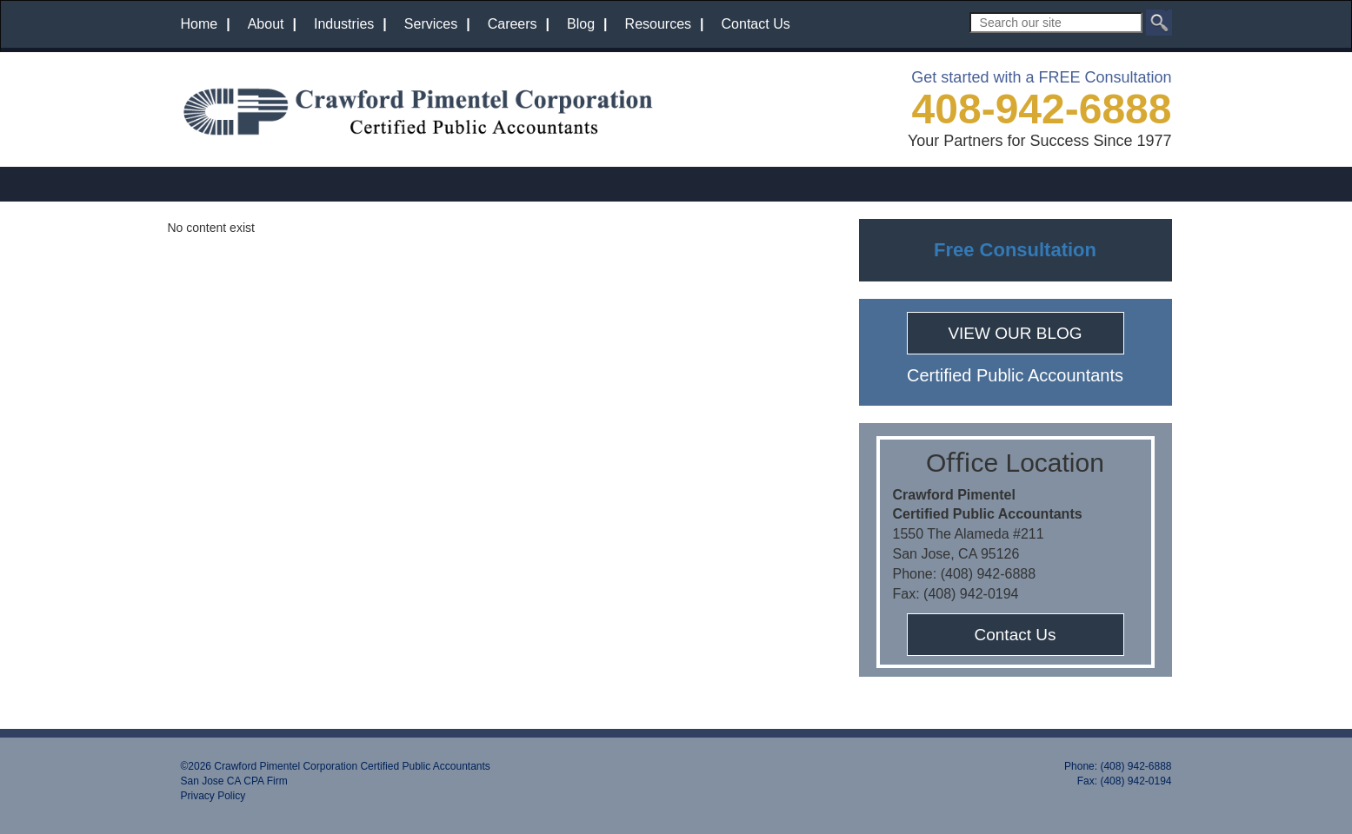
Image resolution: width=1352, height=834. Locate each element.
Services (430, 24)
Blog (581, 24)
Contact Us (756, 24)
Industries (344, 24)
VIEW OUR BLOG (1015, 333)
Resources (658, 24)
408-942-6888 (1042, 109)
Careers (512, 24)
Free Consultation (1015, 250)
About (266, 24)
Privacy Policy (213, 796)
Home (199, 24)
